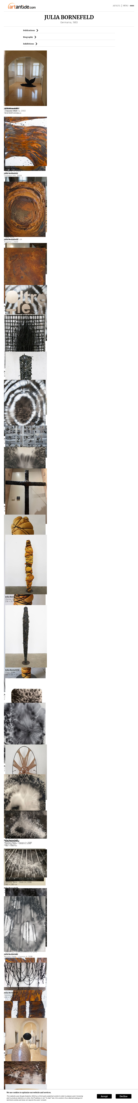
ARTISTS (116, 6)
